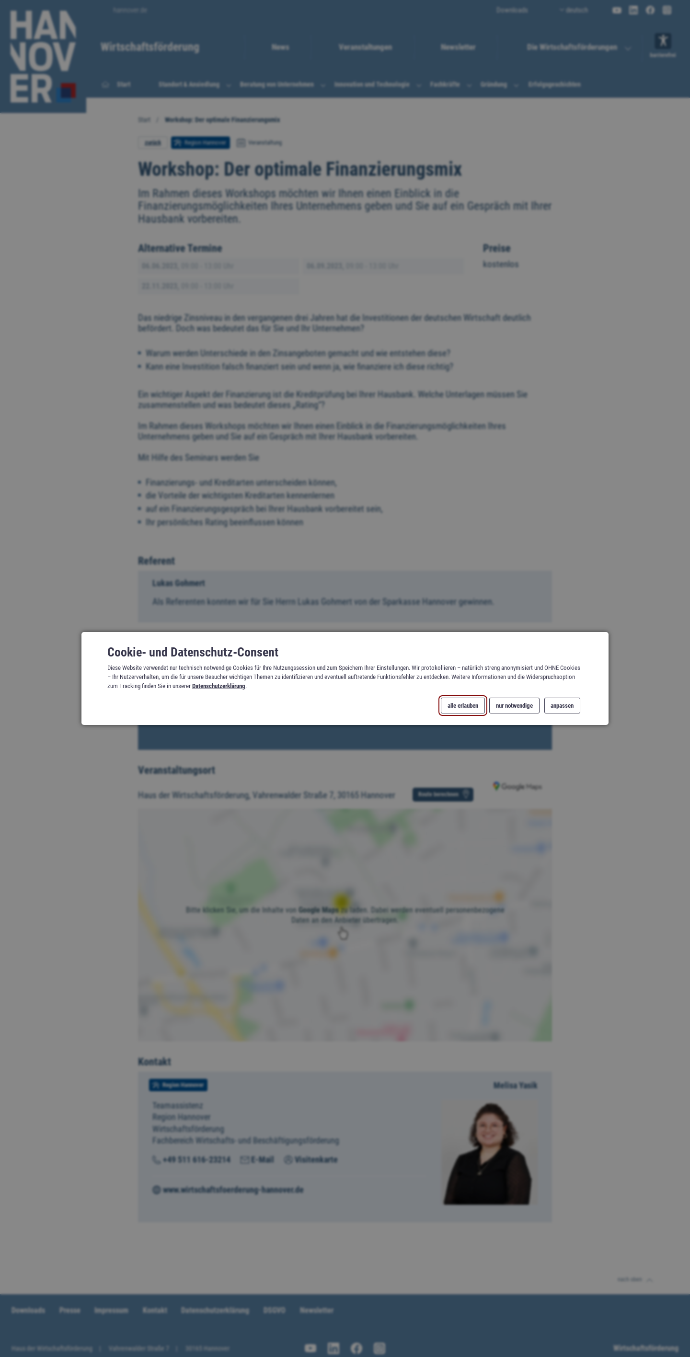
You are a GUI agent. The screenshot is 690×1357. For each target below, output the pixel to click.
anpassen (562, 705)
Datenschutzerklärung (218, 686)
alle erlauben (463, 705)
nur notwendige (514, 705)
